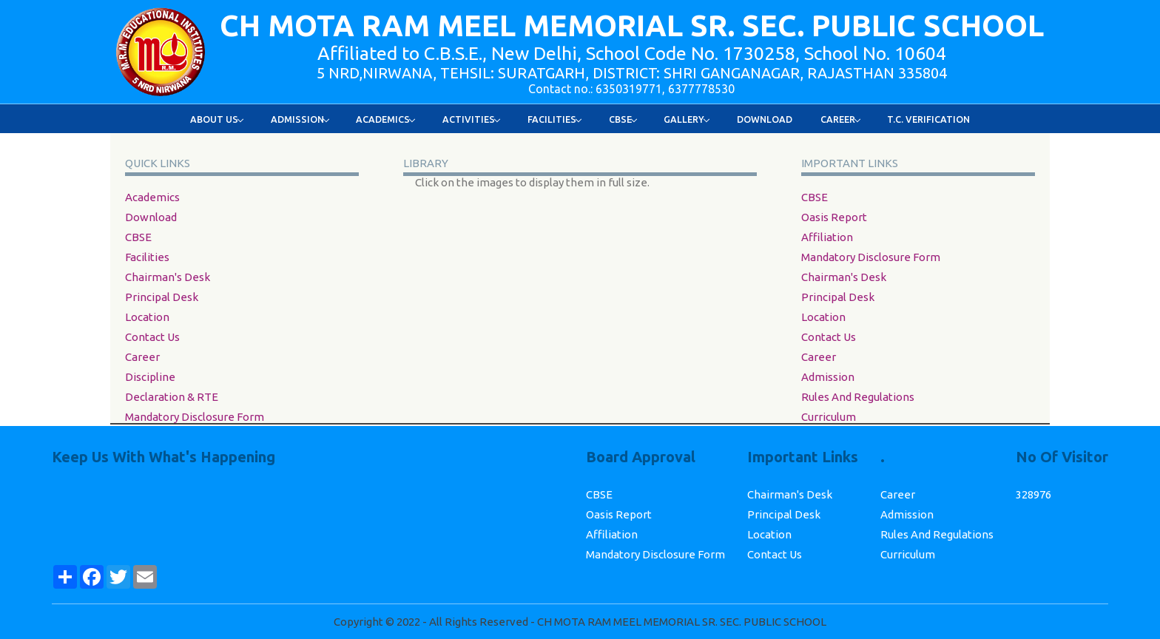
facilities (147, 257)
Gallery (687, 119)
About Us (217, 119)
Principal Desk (161, 297)
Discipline (150, 377)
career (142, 357)
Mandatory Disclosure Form (194, 416)
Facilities (554, 119)
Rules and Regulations (857, 396)
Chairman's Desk (167, 277)
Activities (471, 119)
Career (840, 119)
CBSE (138, 237)
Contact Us (152, 337)
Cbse (623, 119)
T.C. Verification (928, 119)
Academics (386, 119)
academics (152, 197)
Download (764, 119)
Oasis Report (834, 217)
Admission (300, 119)
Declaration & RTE (171, 396)
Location (147, 317)
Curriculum (828, 416)
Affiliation (827, 237)
